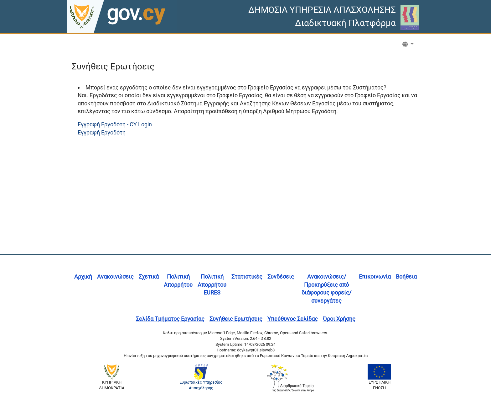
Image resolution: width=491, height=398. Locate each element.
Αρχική (83, 276)
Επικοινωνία (375, 276)
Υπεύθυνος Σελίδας (292, 318)
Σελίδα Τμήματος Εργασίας (170, 318)
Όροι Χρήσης (339, 318)
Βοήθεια (406, 276)
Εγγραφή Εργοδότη (102, 132)
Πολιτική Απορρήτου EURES (212, 284)
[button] (408, 44)
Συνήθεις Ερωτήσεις (235, 318)
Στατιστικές (246, 276)
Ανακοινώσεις (115, 276)
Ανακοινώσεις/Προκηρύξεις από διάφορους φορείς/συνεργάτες (326, 288)
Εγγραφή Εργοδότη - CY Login (115, 124)
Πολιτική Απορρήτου (178, 280)
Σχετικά (149, 276)
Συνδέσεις (280, 276)
